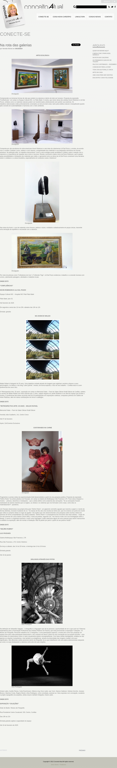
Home (13, 14)
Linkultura (80, 17)
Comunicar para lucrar (102, 67)
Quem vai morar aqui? (101, 50)
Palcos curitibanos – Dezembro (105, 64)
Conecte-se (43, 17)
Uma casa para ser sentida (103, 75)
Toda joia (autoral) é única (103, 69)
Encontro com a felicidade (103, 77)
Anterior (3, 750)
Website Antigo (109, 1)
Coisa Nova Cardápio (62, 17)
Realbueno (63, 764)
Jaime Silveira (54, 764)
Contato (108, 17)
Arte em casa (98, 72)
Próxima (82, 750)
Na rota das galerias (16, 45)
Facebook (115, 7)
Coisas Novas (95, 17)
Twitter (112, 7)
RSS (109, 7)
